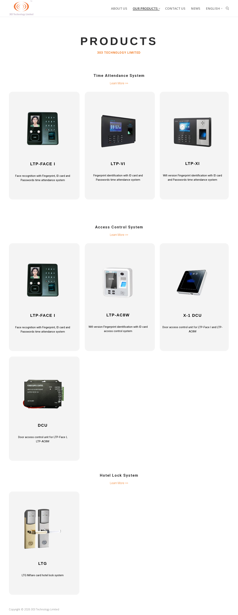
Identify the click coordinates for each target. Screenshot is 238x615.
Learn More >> (119, 83)
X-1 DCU (192, 315)
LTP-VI (118, 164)
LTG (42, 563)
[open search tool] (227, 8)
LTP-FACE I (42, 164)
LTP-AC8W (118, 315)
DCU (42, 425)
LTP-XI (193, 164)
